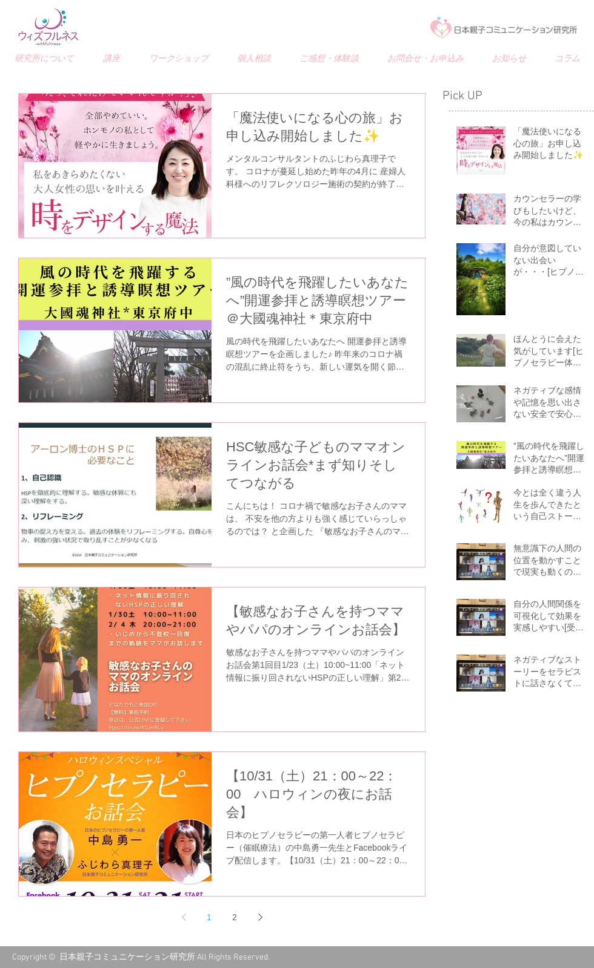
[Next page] (260, 917)
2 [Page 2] (234, 917)
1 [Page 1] (209, 917)
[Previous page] (184, 917)
